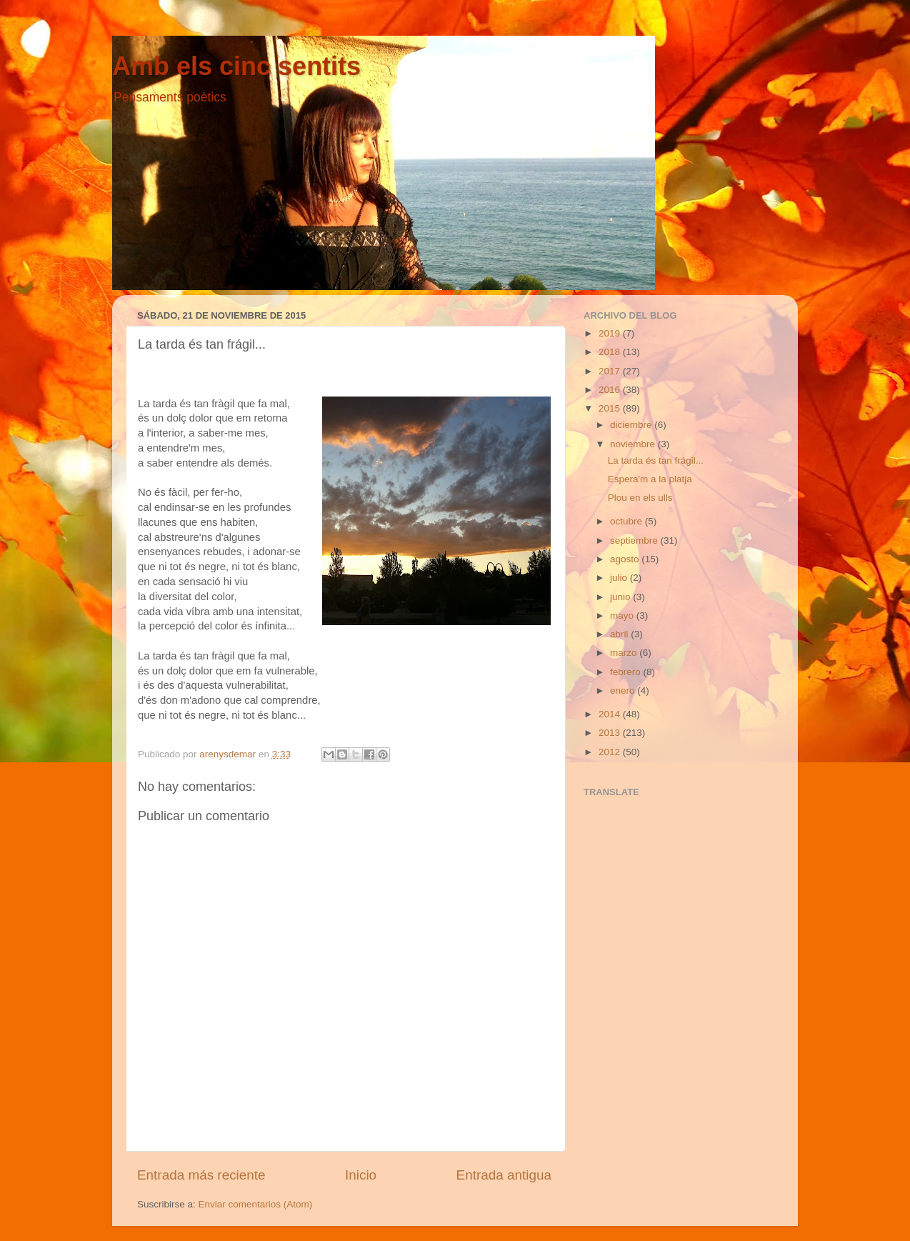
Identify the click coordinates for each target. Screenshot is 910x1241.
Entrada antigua (503, 1174)
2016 (611, 389)
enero (623, 690)
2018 (611, 352)
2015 (611, 408)
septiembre (635, 540)
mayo (623, 615)
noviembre (634, 444)
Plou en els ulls (640, 497)
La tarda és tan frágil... (656, 460)
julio (620, 577)
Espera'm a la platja (650, 479)
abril (620, 634)
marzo (624, 652)
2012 (611, 752)
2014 (611, 714)
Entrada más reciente (201, 1174)
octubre (627, 521)
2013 (611, 732)
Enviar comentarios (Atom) (256, 1204)
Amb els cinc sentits (236, 66)
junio (621, 597)
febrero (627, 672)
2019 (611, 333)
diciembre (632, 424)
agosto (625, 559)
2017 (611, 371)
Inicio (360, 1174)
